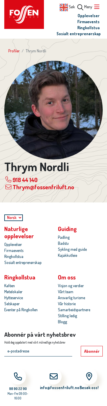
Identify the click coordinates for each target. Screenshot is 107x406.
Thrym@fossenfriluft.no (39, 187)
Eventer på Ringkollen (21, 309)
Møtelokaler (13, 291)
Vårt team (65, 291)
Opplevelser (89, 15)
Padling (64, 237)
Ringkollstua (88, 27)
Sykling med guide (72, 249)
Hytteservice (13, 297)
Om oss (67, 277)
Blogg (62, 321)
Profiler (14, 50)
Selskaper (12, 303)
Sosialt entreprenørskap (78, 33)
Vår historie (67, 303)
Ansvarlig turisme (71, 297)
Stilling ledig (67, 315)
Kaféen (9, 285)
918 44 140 (21, 179)
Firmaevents (88, 21)
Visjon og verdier (71, 285)
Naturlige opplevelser (19, 232)
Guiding (67, 228)
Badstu (63, 243)
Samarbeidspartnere (74, 309)
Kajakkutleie (67, 255)
